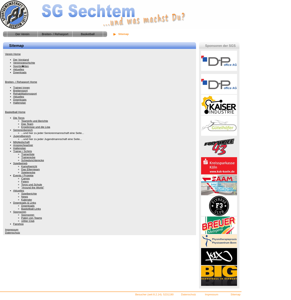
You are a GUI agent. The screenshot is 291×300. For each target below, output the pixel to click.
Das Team (27, 123)
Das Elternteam (30, 169)
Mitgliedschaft (21, 142)
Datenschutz (12, 232)
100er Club (27, 220)
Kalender (26, 199)
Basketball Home (15, 112)
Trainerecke (28, 157)
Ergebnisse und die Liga (35, 126)
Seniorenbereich (23, 130)
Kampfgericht (29, 166)
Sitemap (235, 294)
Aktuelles (18, 69)
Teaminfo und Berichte (34, 120)
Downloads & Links (24, 202)
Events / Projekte (23, 175)
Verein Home (13, 54)
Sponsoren (19, 211)
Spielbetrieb (20, 163)
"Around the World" (32, 187)
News (24, 196)
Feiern (25, 181)
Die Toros (18, 117)
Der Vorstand (21, 59)
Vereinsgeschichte (24, 62)
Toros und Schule (31, 184)
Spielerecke (28, 172)
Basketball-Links (31, 208)
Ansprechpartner (23, 145)
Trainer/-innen (21, 87)
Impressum (11, 229)
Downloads (19, 72)
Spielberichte (29, 193)
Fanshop (18, 223)
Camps (25, 178)
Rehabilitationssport (25, 93)
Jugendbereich (22, 136)
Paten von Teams (31, 217)
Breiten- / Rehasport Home (21, 81)
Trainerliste (27, 154)
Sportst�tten (21, 66)
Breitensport (20, 90)
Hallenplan (19, 102)
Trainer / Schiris (22, 151)
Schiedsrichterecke (32, 160)
